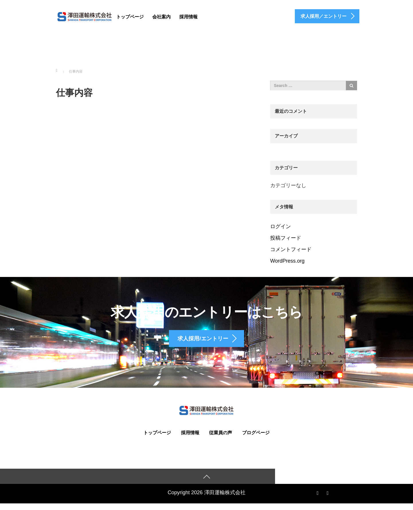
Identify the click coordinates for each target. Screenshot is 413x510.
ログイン (280, 226)
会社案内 (161, 16)
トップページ (130, 16)
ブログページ (256, 438)
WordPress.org (287, 261)
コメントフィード (290, 249)
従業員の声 (220, 438)
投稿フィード (285, 238)
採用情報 (188, 16)
